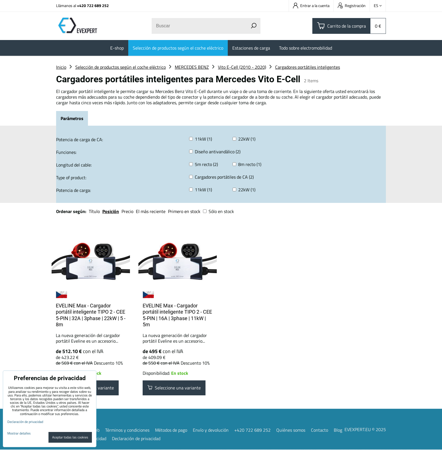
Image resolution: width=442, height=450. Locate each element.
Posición (110, 211)
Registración (352, 5)
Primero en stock (184, 211)
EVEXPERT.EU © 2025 (365, 429)
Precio (127, 211)
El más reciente (150, 211)
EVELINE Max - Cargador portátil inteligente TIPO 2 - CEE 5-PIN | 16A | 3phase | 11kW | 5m (177, 315)
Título (94, 211)
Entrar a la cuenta (311, 5)
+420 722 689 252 (93, 5)
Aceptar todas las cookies (70, 437)
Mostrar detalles (19, 433)
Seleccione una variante (174, 388)
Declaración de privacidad (136, 439)
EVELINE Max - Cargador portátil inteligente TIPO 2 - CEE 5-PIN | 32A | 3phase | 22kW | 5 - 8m (90, 315)
